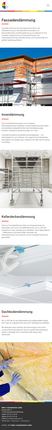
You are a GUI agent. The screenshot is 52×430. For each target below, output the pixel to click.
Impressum (15, 421)
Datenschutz (25, 421)
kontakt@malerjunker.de (14, 419)
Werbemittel (6, 421)
